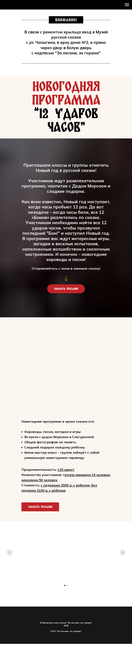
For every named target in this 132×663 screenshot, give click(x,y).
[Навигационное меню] (127, 4)
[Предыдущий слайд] (10, 552)
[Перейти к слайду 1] (64, 585)
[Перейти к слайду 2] (67, 585)
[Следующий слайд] (123, 552)
